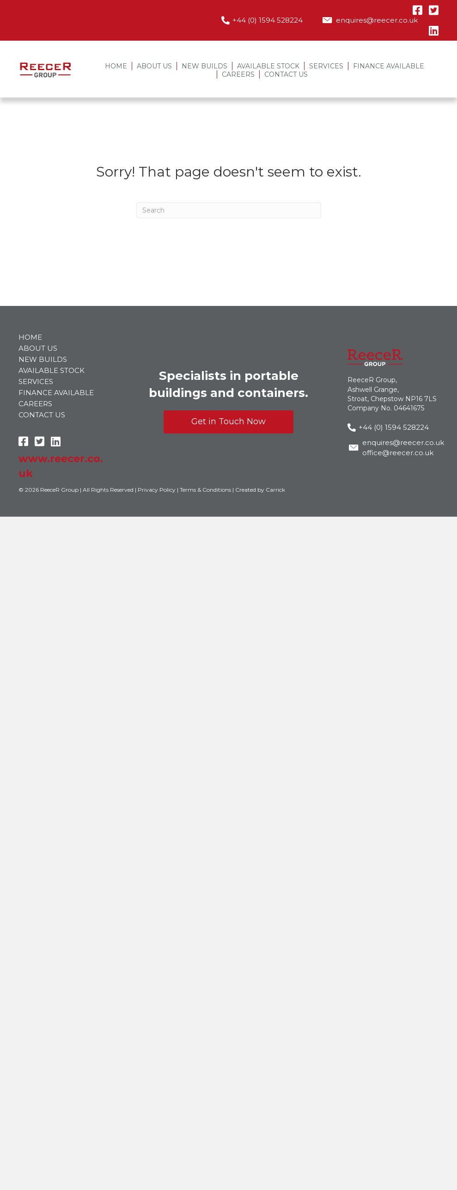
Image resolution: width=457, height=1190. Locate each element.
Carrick (275, 489)
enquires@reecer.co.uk (377, 20)
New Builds (204, 66)
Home (116, 66)
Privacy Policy (157, 489)
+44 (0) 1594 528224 (267, 20)
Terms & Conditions (205, 489)
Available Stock (268, 66)
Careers (238, 74)
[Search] (228, 210)
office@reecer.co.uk (397, 452)
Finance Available (388, 66)
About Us (154, 66)
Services (326, 66)
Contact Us (286, 74)
